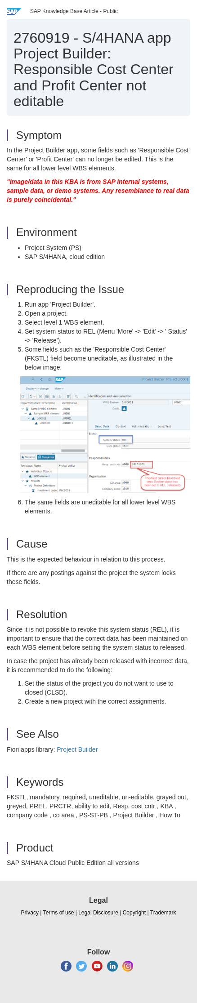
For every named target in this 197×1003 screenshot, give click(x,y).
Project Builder (77, 749)
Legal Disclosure (98, 912)
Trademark (163, 912)
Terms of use (58, 912)
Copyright (134, 912)
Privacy (30, 912)
